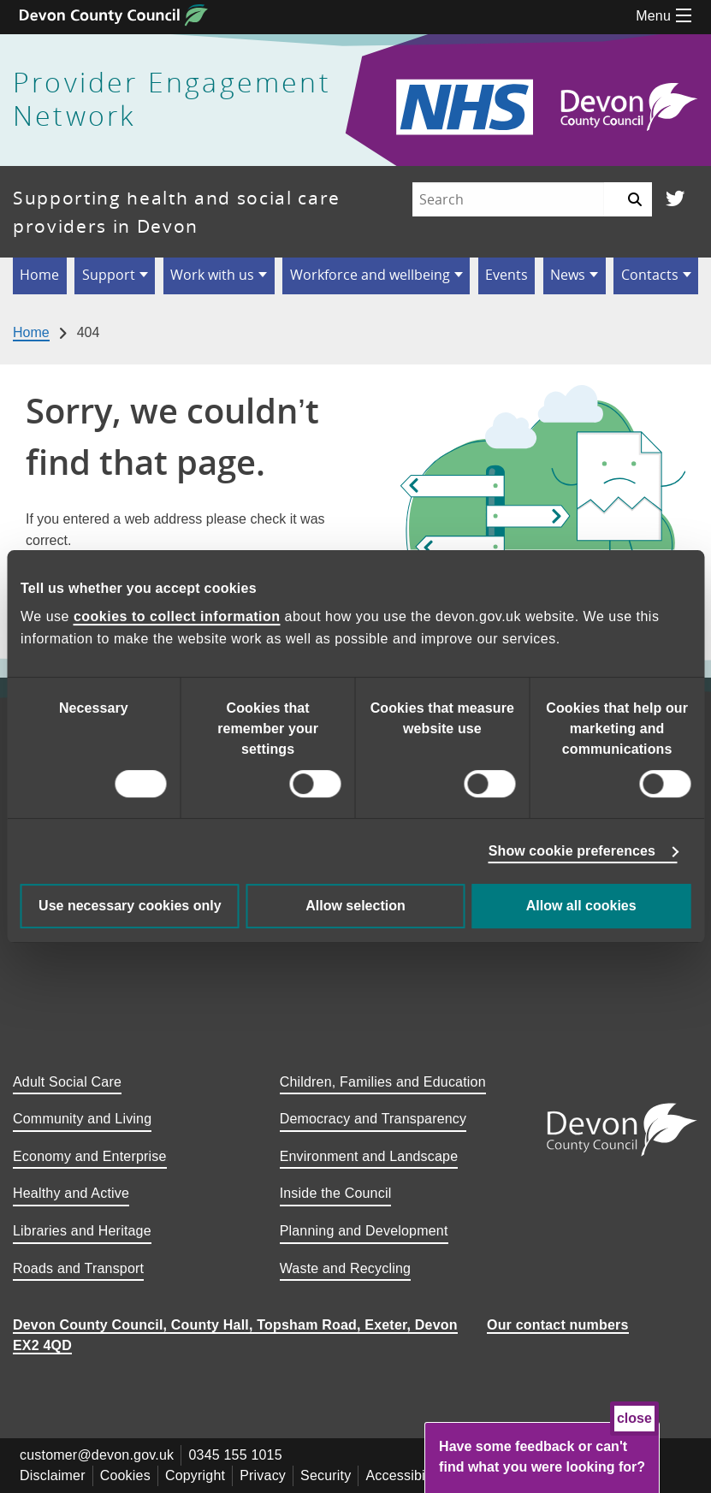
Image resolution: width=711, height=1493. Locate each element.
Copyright (195, 1475)
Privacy (263, 1475)
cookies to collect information (177, 616)
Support (108, 274)
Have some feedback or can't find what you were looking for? (542, 1456)
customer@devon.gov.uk (97, 1455)
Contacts (649, 274)
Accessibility (403, 1475)
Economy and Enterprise (90, 1156)
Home (39, 274)
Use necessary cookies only (130, 905)
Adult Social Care (67, 1082)
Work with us (212, 274)
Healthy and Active (71, 1193)
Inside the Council (336, 1193)
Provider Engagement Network (172, 99)
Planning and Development (364, 1230)
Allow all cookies (581, 905)
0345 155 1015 (234, 1455)
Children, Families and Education (383, 1082)
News (567, 274)
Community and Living (82, 1118)
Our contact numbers (558, 1325)
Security (325, 1475)
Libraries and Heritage (82, 1230)
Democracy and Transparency (373, 1118)
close (634, 1418)
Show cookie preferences (572, 851)
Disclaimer (53, 1475)
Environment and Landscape (369, 1156)
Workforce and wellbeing (370, 274)
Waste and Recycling (346, 1268)
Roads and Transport (78, 1268)
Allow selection (355, 905)
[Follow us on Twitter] (675, 199)
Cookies (125, 1475)
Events (506, 274)
